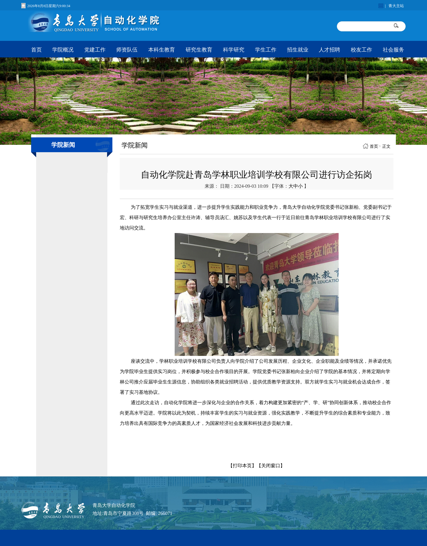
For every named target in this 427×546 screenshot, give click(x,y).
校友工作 (361, 50)
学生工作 (265, 50)
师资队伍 (127, 50)
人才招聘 (329, 50)
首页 (36, 50)
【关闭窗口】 (270, 465)
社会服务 (393, 50)
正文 (386, 146)
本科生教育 (161, 50)
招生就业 (297, 50)
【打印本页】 (242, 465)
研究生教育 (199, 50)
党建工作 (95, 50)
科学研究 (233, 50)
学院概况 (63, 50)
